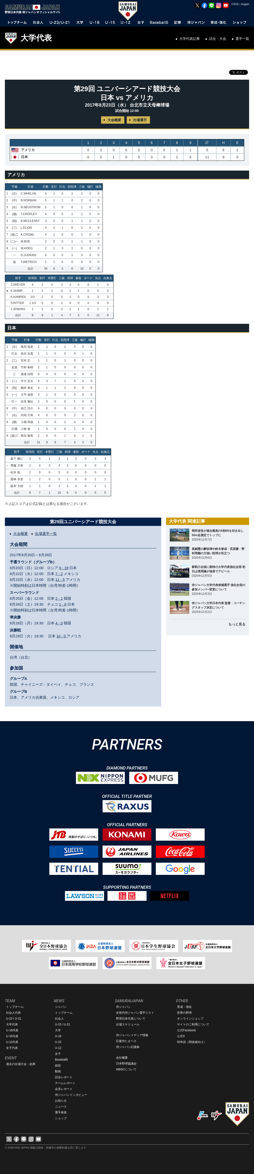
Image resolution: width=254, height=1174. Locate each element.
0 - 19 (63, 568)
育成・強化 (184, 1007)
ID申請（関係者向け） (191, 1042)
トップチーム (15, 1007)
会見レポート (64, 1089)
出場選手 (140, 120)
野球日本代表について (130, 1018)
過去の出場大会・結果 (20, 1064)
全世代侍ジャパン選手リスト (135, 1012)
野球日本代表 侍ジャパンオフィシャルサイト (34, 9)
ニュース (61, 1106)
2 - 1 (59, 598)
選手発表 (61, 1112)
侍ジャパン (123, 1007)
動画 (58, 1071)
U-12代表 (12, 1042)
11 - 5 (60, 579)
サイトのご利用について (193, 1024)
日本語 (235, 4)
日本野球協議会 (126, 1063)
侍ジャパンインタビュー (71, 1095)
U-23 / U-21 (13, 1018)
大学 (58, 1030)
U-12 (58, 1048)
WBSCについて (126, 1069)
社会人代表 (13, 1012)
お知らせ (61, 1100)
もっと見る (236, 624)
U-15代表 (12, 1036)
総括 (58, 1065)
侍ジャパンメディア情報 (132, 1035)
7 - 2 (59, 574)
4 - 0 (59, 623)
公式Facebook (186, 1030)
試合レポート (64, 1077)
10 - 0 (61, 636)
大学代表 (36, 37)
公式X (181, 1036)
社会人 (59, 1018)
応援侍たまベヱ (126, 1041)
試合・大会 (217, 39)
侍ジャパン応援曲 (127, 1047)
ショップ (61, 1118)
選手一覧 (242, 39)
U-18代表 (12, 1030)
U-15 (58, 1042)
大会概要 (114, 120)
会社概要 (122, 1057)
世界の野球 (184, 1012)
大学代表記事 (189, 39)
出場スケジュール (127, 1024)
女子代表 (12, 1048)
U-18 (58, 1036)
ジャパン (61, 1007)
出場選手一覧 (46, 534)
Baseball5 (61, 1059)
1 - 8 (62, 604)
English (245, 4)
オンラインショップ (190, 1018)
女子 (58, 1053)
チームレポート (65, 1083)
